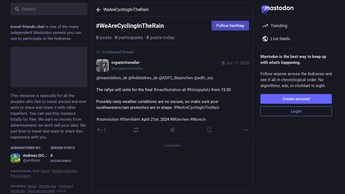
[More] (245, 130)
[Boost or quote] (136, 130)
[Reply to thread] (101, 130)
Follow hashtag (230, 25)
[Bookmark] (209, 130)
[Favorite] (172, 130)
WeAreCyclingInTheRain (126, 9)
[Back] (97, 9)
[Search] (49, 9)
